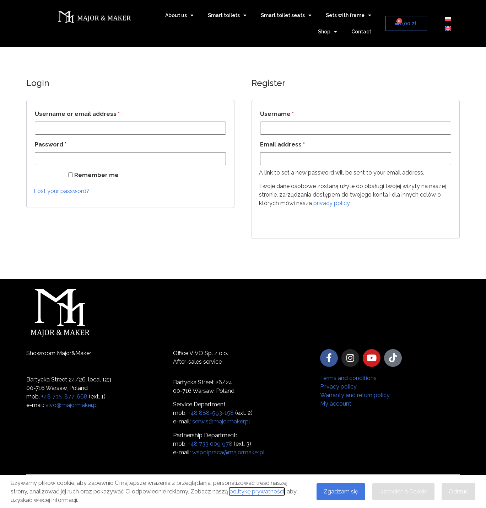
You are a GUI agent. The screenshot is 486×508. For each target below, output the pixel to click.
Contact (361, 31)
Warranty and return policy (355, 395)
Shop (327, 32)
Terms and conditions (348, 378)
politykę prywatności (257, 491)
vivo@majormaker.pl (71, 405)
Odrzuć (458, 491)
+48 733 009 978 (210, 443)
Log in (48, 176)
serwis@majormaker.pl (221, 421)
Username (290, 112)
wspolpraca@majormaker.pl (228, 452)
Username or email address (90, 112)
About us (179, 15)
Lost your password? (62, 191)
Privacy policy (338, 386)
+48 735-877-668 (64, 396)
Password (64, 143)
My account (335, 403)
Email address (295, 143)
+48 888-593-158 (211, 413)
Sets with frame (348, 15)
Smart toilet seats (286, 15)
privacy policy (331, 203)
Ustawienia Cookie (403, 491)
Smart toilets (227, 15)
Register (276, 221)
